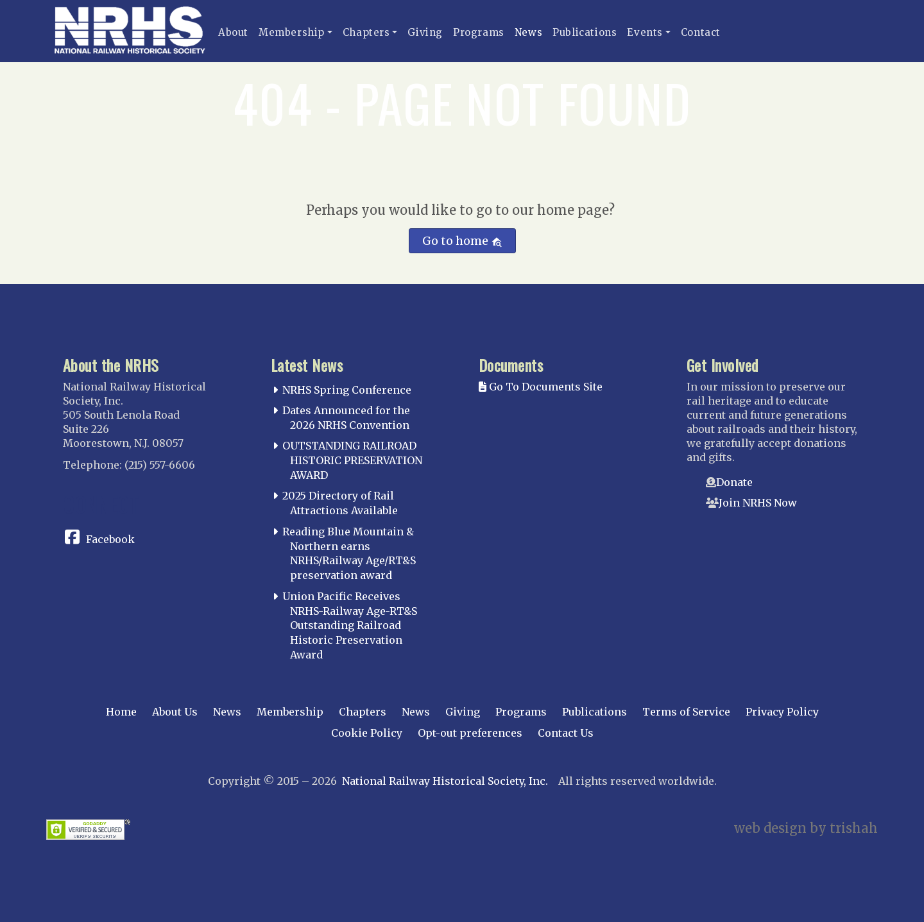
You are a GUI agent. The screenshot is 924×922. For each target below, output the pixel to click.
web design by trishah (806, 828)
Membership (292, 32)
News (528, 32)
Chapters (366, 32)
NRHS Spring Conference (346, 389)
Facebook (110, 539)
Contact (701, 32)
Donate (734, 482)
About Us (175, 711)
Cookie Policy (366, 732)
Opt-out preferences (470, 732)
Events (645, 32)
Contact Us (566, 732)
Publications (584, 32)
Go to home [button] (462, 240)
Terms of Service (686, 711)
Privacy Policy (782, 711)
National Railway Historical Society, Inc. (445, 781)
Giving (425, 32)
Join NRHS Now (758, 502)
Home (121, 711)
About (233, 32)
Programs (478, 32)
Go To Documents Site (541, 386)
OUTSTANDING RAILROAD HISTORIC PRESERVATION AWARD (352, 460)
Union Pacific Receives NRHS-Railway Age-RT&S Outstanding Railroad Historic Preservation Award (349, 625)
